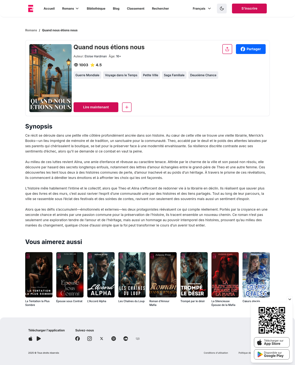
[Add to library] (127, 107)
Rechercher (160, 8)
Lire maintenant (96, 107)
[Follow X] (101, 338)
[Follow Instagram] (89, 338)
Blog (116, 8)
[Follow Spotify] (113, 338)
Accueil (49, 8)
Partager (251, 49)
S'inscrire (249, 8)
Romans (70, 8)
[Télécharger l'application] (30, 338)
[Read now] (96, 107)
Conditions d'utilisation (216, 352)
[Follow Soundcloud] (125, 338)
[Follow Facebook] (77, 338)
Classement (135, 8)
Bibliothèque (96, 8)
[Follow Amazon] (137, 338)
